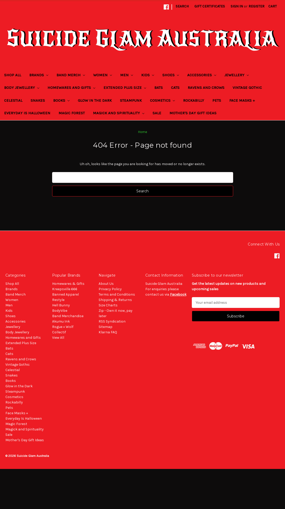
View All (58, 337)
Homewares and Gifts (71, 87)
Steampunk (131, 100)
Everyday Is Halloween (27, 113)
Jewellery (236, 75)
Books (61, 100)
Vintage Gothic (247, 87)
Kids (147, 75)
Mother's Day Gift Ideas (192, 113)
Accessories (201, 75)
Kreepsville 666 (64, 289)
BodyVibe (59, 310)
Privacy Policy (110, 289)
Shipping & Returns (115, 300)
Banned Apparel (65, 294)
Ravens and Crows (206, 87)
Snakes (38, 100)
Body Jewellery (21, 87)
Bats (158, 87)
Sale (157, 113)
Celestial (13, 100)
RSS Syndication (112, 321)
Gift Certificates (209, 6)
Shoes (170, 75)
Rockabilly (193, 100)
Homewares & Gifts (68, 283)
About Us (106, 283)
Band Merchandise (67, 316)
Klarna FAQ (108, 332)
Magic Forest (72, 113)
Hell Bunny (61, 305)
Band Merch (70, 75)
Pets (216, 100)
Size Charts (108, 305)
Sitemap (105, 327)
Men (126, 75)
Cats (175, 87)
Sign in (237, 6)
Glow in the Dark (95, 100)
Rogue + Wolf (62, 327)
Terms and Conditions (117, 294)
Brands (38, 75)
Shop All (12, 75)
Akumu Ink (61, 321)
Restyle (58, 300)
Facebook (178, 294)
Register (256, 6)
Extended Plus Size (124, 87)
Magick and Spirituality (118, 113)
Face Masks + (242, 100)
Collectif (59, 332)
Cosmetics (162, 100)
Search (182, 6)
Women (102, 75)
